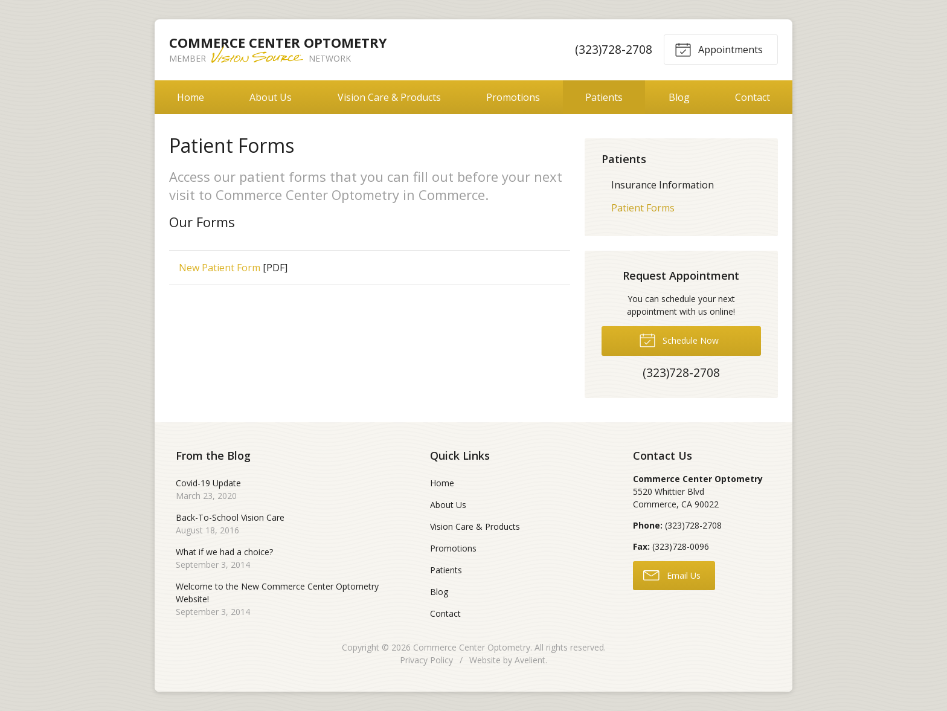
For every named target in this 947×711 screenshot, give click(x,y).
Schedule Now (679, 339)
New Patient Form (219, 267)
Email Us (672, 574)
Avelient (530, 660)
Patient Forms (643, 207)
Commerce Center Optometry (471, 647)
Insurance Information (662, 184)
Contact (752, 97)
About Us (270, 97)
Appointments (719, 48)
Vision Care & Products (389, 97)
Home (190, 97)
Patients (604, 97)
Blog (679, 97)
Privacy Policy (426, 660)
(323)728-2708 (613, 49)
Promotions (513, 97)
